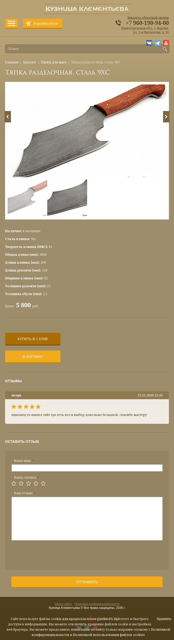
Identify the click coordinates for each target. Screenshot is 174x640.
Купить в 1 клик (33, 339)
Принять (164, 619)
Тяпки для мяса (53, 62)
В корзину (33, 357)
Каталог (29, 62)
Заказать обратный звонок (148, 18)
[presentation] (50, 553)
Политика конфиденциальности (96, 604)
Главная (11, 62)
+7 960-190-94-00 (147, 23)
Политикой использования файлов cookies (109, 635)
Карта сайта (63, 604)
